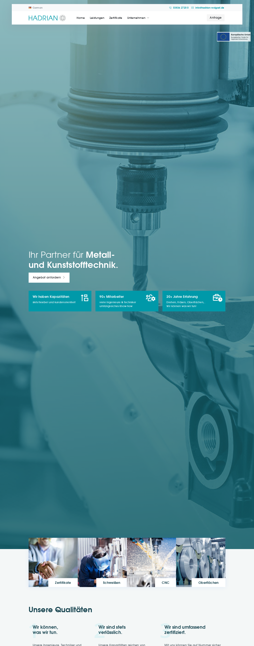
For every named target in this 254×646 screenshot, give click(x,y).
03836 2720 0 (179, 8)
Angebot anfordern (49, 278)
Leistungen (97, 17)
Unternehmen (136, 17)
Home (81, 17)
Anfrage (216, 17)
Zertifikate (115, 17)
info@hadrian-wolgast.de (207, 8)
